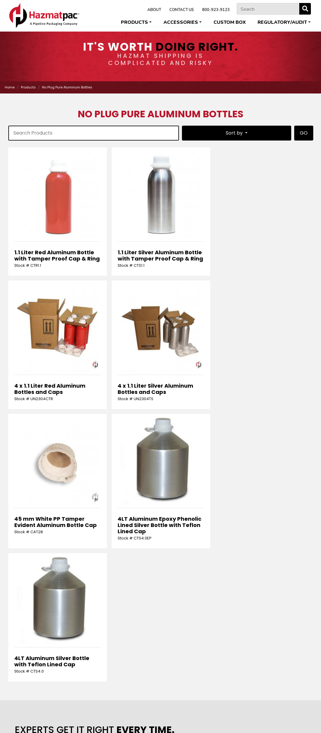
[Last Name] (122, 551)
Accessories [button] (180, 22)
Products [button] (134, 22)
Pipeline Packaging (221, 709)
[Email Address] (199, 551)
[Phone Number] (276, 551)
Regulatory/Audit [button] (282, 22)
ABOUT (154, 10)
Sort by (235, 133)
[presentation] (52, 603)
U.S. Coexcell (160, 715)
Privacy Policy (140, 721)
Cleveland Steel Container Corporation (101, 709)
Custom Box (230, 22)
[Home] (44, 15)
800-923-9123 (216, 10)
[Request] (160, 574)
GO (304, 133)
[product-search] (93, 133)
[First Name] (44, 551)
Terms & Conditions (175, 721)
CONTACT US (181, 10)
